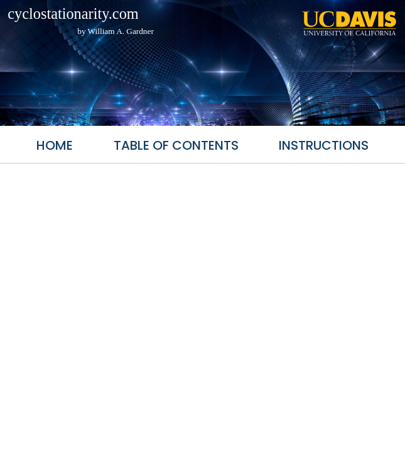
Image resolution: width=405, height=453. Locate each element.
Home (54, 145)
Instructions (324, 145)
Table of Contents (176, 145)
